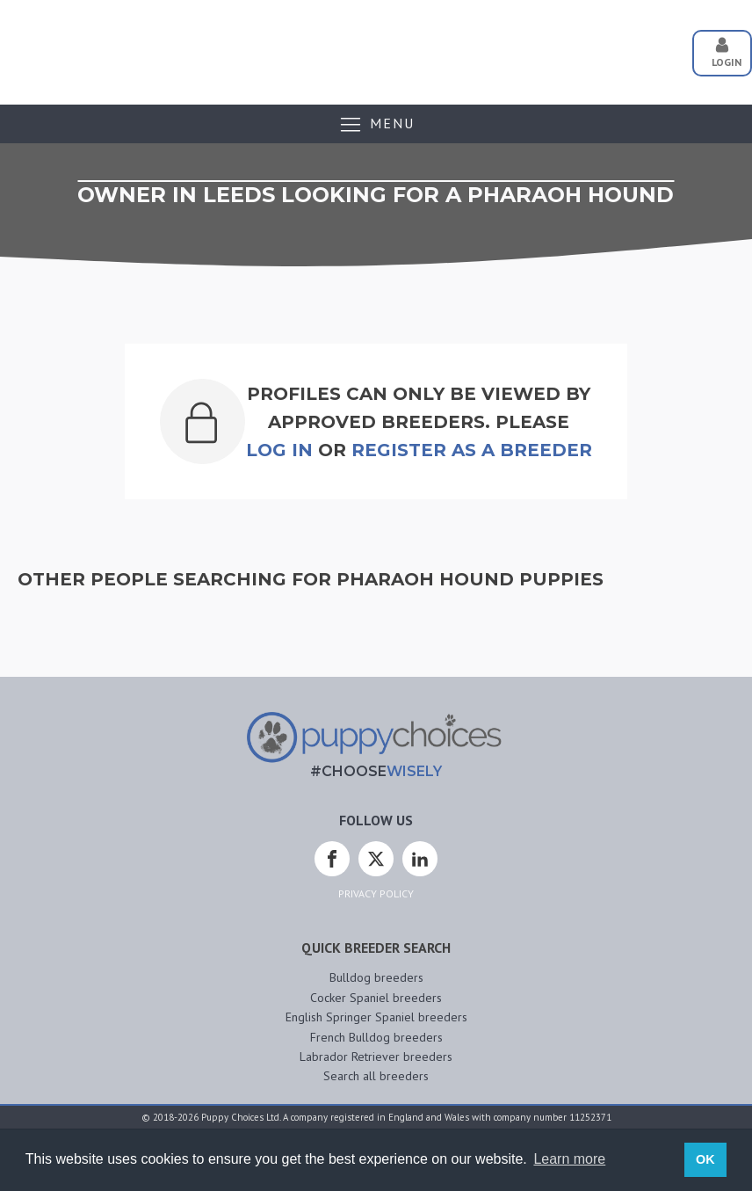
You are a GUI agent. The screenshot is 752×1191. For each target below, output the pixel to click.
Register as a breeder (471, 450)
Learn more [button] (569, 1158)
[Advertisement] (355, 46)
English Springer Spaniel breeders (376, 1017)
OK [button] (705, 1159)
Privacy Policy (376, 893)
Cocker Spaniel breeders (376, 998)
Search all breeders (376, 1076)
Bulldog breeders (376, 977)
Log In (279, 450)
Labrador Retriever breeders (376, 1056)
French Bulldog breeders (376, 1037)
